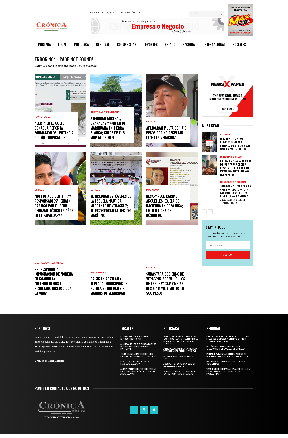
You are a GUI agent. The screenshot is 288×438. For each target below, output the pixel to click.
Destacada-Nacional (49, 267)
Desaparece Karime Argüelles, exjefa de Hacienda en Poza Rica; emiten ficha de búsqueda (164, 209)
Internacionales (231, 161)
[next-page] (210, 215)
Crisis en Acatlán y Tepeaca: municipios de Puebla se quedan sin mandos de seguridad (108, 290)
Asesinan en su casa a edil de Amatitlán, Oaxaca (179, 369)
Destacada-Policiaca (104, 116)
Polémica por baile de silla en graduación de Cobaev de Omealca (225, 351)
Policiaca (152, 194)
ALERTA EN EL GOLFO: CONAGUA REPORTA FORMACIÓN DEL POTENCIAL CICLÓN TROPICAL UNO (55, 134)
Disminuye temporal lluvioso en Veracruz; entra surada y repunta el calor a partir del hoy (235, 148)
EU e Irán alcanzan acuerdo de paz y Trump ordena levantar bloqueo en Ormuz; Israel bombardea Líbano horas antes (236, 171)
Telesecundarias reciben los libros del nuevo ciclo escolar (138, 359)
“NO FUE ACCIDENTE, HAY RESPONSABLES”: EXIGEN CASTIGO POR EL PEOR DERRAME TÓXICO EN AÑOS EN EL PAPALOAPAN (54, 209)
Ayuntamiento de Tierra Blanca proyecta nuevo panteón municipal (138, 350)
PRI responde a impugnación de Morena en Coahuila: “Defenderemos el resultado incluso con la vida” (54, 285)
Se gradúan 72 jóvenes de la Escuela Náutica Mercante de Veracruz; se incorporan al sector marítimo (110, 209)
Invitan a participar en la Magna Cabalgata (134, 366)
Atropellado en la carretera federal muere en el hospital (180, 354)
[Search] (220, 14)
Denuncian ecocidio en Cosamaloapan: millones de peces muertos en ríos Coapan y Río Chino (227, 342)
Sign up (227, 258)
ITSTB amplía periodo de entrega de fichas (134, 341)
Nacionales (42, 121)
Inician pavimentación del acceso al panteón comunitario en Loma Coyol (227, 359)
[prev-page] (204, 215)
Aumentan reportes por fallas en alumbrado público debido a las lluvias (138, 375)
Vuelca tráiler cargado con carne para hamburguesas (179, 376)
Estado (40, 194)
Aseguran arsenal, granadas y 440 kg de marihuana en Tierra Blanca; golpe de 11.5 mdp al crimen (107, 131)
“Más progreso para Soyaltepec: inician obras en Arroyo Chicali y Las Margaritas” (228, 375)
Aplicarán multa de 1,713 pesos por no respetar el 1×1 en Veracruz (166, 136)
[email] (228, 249)
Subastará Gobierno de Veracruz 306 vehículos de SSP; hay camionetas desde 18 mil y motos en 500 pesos (165, 287)
